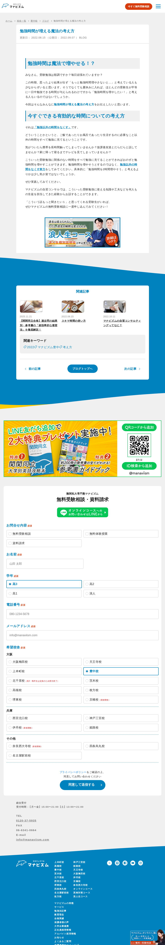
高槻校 (58, 862)
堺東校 (58, 881)
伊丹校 (77, 873)
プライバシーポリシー (73, 768)
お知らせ (59, 933)
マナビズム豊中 (48, 343)
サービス (59, 903)
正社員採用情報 (62, 926)
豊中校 (58, 866)
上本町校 (59, 858)
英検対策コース (81, 888)
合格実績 (59, 914)
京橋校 (77, 877)
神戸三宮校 (79, 858)
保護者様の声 (61, 918)
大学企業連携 (61, 922)
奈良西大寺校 (80, 881)
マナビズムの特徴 (64, 899)
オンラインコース (83, 885)
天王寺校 (78, 866)
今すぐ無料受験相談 (138, 6)
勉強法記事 (60, 907)
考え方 (67, 343)
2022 (30, 343)
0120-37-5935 (26, 816)
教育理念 (59, 910)
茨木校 (58, 869)
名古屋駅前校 (61, 888)
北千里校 (59, 873)
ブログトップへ (82, 364)
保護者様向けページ (66, 941)
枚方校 (58, 892)
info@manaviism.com (32, 835)
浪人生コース (80, 892)
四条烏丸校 (60, 885)
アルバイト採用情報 (65, 929)
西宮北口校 (60, 877)
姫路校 (77, 862)
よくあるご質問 (62, 937)
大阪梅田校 (79, 869)
